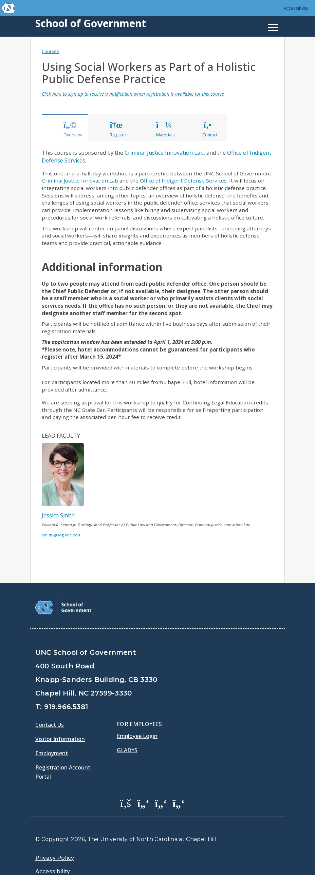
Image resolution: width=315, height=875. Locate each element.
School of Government (90, 23)
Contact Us (49, 724)
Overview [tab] (72, 129)
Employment (51, 753)
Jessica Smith (58, 515)
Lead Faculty (61, 435)
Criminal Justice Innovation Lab (164, 152)
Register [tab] (118, 129)
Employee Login (137, 736)
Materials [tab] (165, 129)
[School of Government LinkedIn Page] (161, 802)
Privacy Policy (54, 858)
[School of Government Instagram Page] (178, 802)
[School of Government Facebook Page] (125, 802)
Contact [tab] (209, 129)
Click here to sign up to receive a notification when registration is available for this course (133, 94)
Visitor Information (60, 739)
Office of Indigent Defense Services (183, 180)
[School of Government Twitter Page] (143, 802)
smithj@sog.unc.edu (61, 534)
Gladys (127, 750)
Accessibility (296, 8)
